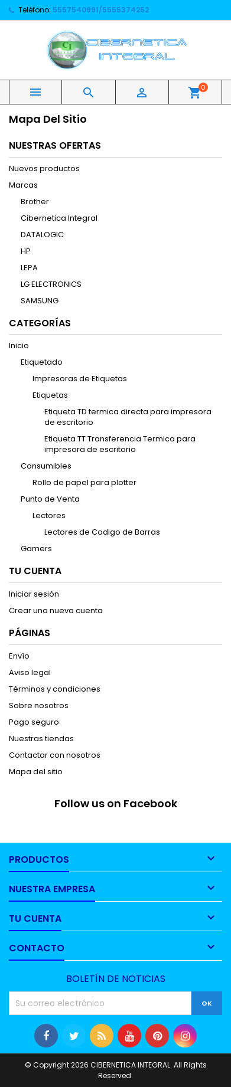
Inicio (19, 345)
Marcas (23, 185)
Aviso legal (30, 672)
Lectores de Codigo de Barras (102, 532)
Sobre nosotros (39, 705)
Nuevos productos (44, 168)
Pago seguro (34, 722)
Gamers (36, 548)
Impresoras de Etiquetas (79, 378)
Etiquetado (42, 362)
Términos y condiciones (54, 689)
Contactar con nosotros (54, 755)
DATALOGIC (42, 234)
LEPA (29, 267)
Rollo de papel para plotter (84, 482)
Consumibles (46, 466)
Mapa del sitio (36, 771)
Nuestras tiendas (41, 738)
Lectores (49, 515)
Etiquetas (50, 395)
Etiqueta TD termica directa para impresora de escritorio (128, 417)
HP (26, 251)
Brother (35, 201)
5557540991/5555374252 (101, 10)
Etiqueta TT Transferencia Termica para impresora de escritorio (120, 444)
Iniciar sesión (34, 594)
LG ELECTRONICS (51, 284)
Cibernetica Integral (59, 218)
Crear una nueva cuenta (56, 610)
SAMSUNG (39, 300)
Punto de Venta (50, 499)
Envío (19, 656)
